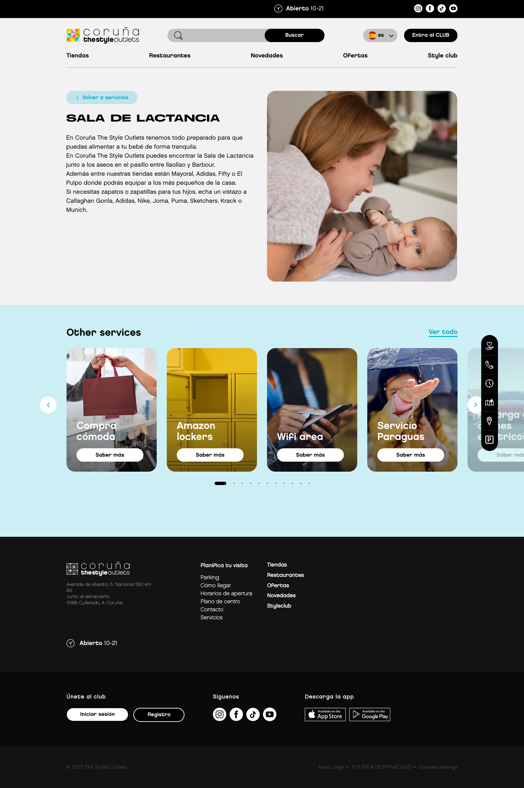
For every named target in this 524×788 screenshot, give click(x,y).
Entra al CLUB (430, 35)
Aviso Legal (331, 767)
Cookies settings (438, 767)
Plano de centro (220, 601)
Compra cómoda (97, 432)
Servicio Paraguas (400, 432)
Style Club (442, 56)
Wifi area (300, 437)
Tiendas (78, 56)
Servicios (212, 617)
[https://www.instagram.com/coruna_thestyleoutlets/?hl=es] (418, 9)
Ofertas (355, 56)
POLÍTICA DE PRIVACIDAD (381, 767)
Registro (158, 714)
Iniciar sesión (97, 714)
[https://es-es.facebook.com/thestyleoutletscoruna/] (430, 9)
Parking (210, 577)
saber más (110, 455)
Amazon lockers (196, 432)
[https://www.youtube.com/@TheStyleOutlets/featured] (453, 9)
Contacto (212, 609)
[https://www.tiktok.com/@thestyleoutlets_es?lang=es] (441, 9)
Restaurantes (169, 56)
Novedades (267, 56)
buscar (294, 35)
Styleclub (279, 606)
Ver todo (443, 332)
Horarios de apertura (226, 593)
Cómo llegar (216, 585)
